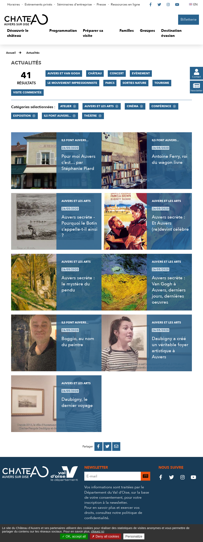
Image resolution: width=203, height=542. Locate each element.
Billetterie (189, 19)
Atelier (65, 106)
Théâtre (90, 116)
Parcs (109, 83)
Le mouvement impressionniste (72, 83)
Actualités (32, 53)
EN (196, 4)
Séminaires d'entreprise (74, 4)
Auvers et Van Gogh (64, 73)
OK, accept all (74, 536)
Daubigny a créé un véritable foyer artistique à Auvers (170, 348)
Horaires (13, 4)
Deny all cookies (105, 536)
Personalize (133, 536)
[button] (25, 33)
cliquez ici (97, 531)
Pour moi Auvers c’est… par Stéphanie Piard (78, 162)
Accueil (11, 53)
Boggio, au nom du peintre (77, 342)
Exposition (22, 116)
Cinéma (132, 106)
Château (95, 73)
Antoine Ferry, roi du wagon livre (169, 159)
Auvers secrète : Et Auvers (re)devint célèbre (170, 223)
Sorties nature (134, 83)
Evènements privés (38, 4)
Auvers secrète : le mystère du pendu (78, 284)
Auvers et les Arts (99, 106)
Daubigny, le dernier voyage (77, 402)
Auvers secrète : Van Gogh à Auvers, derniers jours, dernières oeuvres (169, 290)
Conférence (161, 106)
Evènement (141, 73)
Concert (117, 73)
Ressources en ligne (125, 4)
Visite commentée (27, 92)
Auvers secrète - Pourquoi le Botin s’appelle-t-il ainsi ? (79, 226)
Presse (101, 4)
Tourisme (161, 83)
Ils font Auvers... (57, 116)
